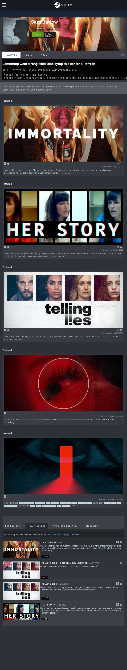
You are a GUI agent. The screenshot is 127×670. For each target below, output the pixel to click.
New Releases (36, 528)
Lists (29, 55)
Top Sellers (12, 528)
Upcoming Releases (65, 528)
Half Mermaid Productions (46, 28)
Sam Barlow (44, 22)
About (45, 55)
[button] (37, 35)
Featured (11, 55)
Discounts (92, 528)
